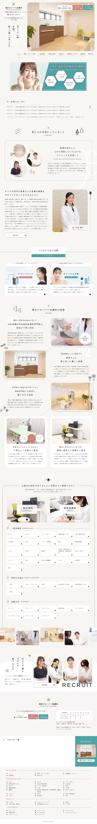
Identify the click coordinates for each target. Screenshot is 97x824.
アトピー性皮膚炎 (42, 786)
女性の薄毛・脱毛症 (14, 804)
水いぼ (39, 782)
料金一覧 (39, 775)
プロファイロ (69, 810)
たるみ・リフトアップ (43, 802)
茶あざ (39, 794)
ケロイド (11, 794)
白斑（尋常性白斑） (42, 784)
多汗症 (67, 788)
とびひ (10, 795)
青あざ (67, 802)
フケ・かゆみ (69, 782)
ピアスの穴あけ (41, 812)
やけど (10, 782)
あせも (10, 786)
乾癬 (67, 786)
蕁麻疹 (10, 790)
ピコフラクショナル (71, 812)
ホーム (10, 773)
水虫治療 (68, 784)
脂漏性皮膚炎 (12, 788)
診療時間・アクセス (71, 773)
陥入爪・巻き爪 (70, 790)
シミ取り (11, 802)
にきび (39, 788)
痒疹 (67, 795)
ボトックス (12, 810)
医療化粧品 (12, 812)
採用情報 (11, 775)
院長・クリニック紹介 (43, 773)
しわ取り (68, 804)
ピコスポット (40, 814)
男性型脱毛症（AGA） (43, 804)
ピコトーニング (13, 814)
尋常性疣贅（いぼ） (14, 784)
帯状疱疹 (39, 795)
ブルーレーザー (41, 810)
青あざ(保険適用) (70, 794)
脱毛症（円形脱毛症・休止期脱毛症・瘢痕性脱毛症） (49, 791)
